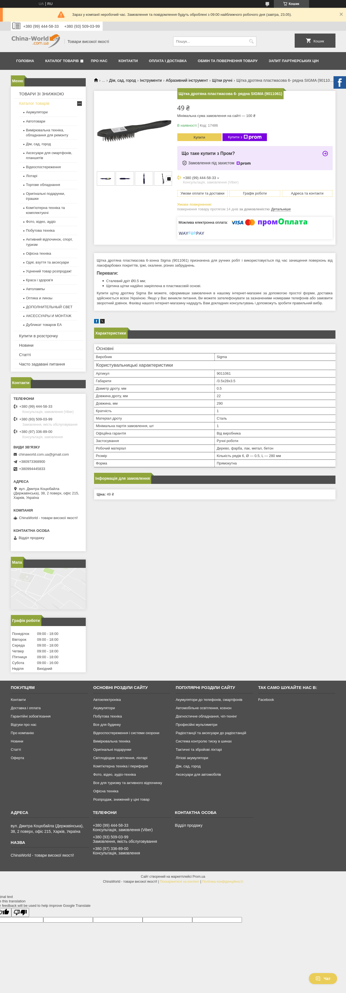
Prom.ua (199, 877)
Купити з (245, 137)
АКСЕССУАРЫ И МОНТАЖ (49, 316)
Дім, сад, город (122, 80)
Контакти (128, 61)
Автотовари (36, 121)
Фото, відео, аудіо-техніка (114, 774)
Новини (26, 345)
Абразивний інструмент (187, 80)
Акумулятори (37, 112)
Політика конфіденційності (222, 882)
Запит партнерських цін (294, 61)
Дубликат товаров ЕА (44, 325)
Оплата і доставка (168, 61)
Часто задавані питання (42, 364)
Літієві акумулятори (192, 758)
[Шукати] (251, 41)
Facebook (266, 700)
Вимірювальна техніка (111, 741)
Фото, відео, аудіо (41, 221)
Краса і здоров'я (39, 280)
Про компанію (22, 733)
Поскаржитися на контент (179, 882)
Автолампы (35, 289)
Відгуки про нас (24, 725)
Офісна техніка (38, 253)
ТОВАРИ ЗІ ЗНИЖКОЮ (41, 93)
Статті (25, 354)
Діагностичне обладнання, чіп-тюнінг (206, 716)
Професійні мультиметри (196, 725)
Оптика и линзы (39, 298)
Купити (199, 137)
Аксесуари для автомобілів (198, 774)
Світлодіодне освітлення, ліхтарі (120, 758)
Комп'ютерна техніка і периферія (120, 766)
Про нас (99, 61)
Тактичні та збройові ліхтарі (199, 749)
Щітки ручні (222, 80)
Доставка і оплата (26, 708)
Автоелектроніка (107, 700)
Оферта (17, 758)
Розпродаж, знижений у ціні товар (121, 799)
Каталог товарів (62, 61)
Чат (322, 978)
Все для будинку (107, 725)
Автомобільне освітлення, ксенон (203, 708)
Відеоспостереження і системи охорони (126, 733)
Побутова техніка (40, 230)
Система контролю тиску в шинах (204, 741)
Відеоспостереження (43, 167)
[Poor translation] (20, 912)
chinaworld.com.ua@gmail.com (44, 454)
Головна (25, 61)
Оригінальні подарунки (112, 749)
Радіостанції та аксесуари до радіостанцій (211, 733)
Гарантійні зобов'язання (31, 716)
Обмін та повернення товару (227, 61)
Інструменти (151, 80)
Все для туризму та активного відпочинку (127, 783)
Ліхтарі (31, 176)
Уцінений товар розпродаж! (49, 271)
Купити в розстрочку (38, 335)
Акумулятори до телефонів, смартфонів (209, 700)
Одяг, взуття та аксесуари (47, 262)
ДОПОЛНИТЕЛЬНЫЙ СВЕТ (49, 307)
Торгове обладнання (43, 185)
